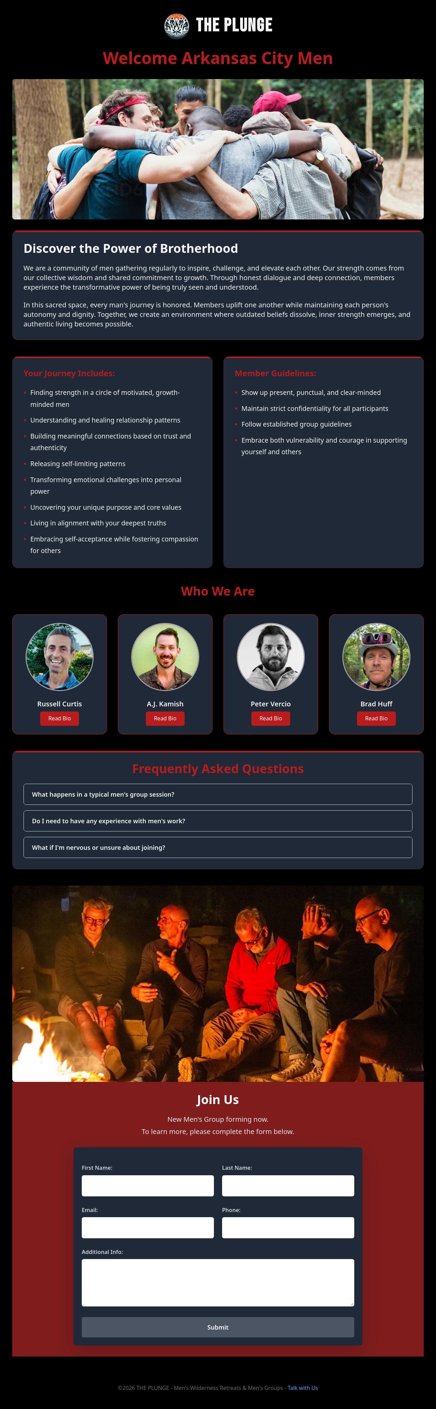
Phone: (231, 1210)
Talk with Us (302, 1388)
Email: (90, 1210)
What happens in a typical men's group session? (103, 794)
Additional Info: (102, 1252)
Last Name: (237, 1167)
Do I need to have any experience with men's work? (108, 821)
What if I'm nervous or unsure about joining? (98, 847)
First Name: (97, 1167)
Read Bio (59, 718)
